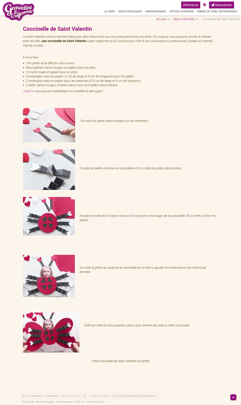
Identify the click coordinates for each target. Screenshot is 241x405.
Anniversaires (155, 11)
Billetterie (190, 5)
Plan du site (28, 401)
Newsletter (221, 5)
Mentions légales (45, 401)
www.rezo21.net (95, 401)
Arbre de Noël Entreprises (217, 11)
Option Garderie (181, 11)
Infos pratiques (130, 11)
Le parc (109, 11)
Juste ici (28, 91)
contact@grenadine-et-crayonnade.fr (133, 396)
